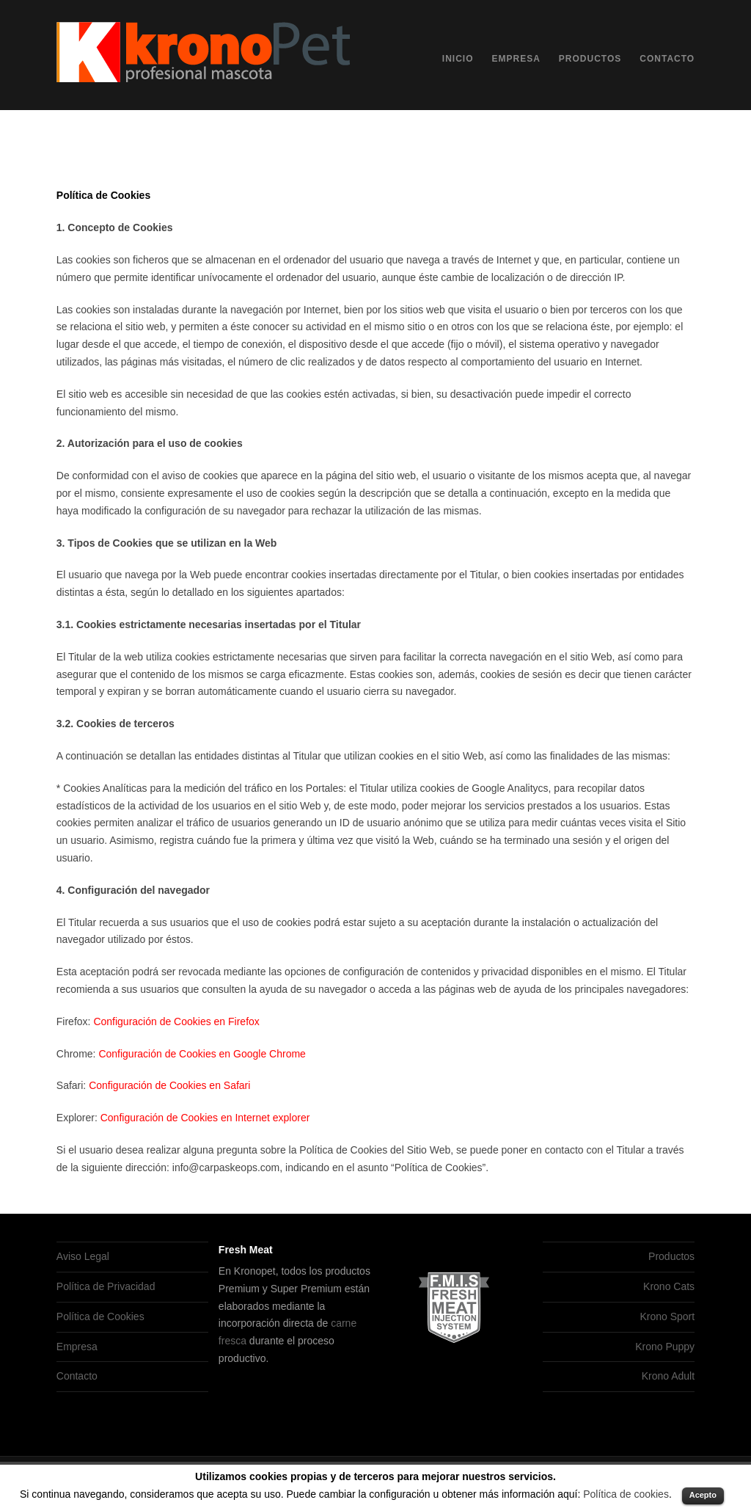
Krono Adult (668, 1376)
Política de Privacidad (105, 1286)
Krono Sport (667, 1316)
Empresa (516, 59)
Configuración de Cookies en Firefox (176, 1021)
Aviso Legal (82, 1256)
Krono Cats (669, 1286)
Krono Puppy (665, 1346)
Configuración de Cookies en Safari (169, 1085)
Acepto (703, 1494)
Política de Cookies (100, 1316)
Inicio (458, 59)
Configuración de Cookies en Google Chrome (202, 1054)
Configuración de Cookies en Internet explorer (205, 1117)
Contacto (667, 59)
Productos (590, 59)
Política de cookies (626, 1494)
